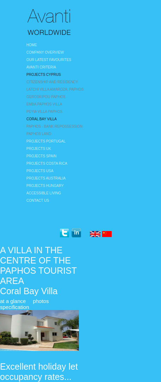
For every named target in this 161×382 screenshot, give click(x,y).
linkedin (76, 233)
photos (41, 301)
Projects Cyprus (43, 75)
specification (14, 307)
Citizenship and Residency (52, 82)
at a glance (13, 301)
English (95, 234)
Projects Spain (41, 156)
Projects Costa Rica (46, 163)
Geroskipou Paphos (46, 97)
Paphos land (38, 134)
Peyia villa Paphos (44, 112)
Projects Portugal (46, 141)
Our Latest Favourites (48, 60)
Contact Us (37, 200)
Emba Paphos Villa (44, 104)
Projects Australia (46, 178)
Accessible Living (43, 193)
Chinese (107, 234)
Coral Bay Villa (41, 119)
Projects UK (38, 149)
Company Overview (45, 52)
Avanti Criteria (41, 67)
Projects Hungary (45, 186)
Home (31, 45)
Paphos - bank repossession (54, 126)
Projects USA (40, 171)
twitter (64, 233)
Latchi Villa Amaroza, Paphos (54, 89)
